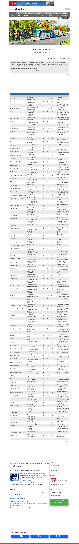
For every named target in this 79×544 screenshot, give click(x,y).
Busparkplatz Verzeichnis (56, 470)
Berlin (19, 13)
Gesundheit (48, 13)
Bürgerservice (28, 13)
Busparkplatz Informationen (26, 480)
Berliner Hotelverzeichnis (56, 489)
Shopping (43, 15)
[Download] (44, 492)
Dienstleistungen (38, 13)
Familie (56, 13)
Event (12, 15)
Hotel (19, 15)
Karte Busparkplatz (55, 468)
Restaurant (26, 15)
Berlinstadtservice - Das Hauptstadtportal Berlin (58, 58)
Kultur (50, 15)
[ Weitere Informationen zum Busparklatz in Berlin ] (21, 507)
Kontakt (64, 13)
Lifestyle (35, 15)
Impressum (64, 15)
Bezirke (20, 536)
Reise (57, 15)
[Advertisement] (39, 83)
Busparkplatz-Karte (16, 498)
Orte (39, 536)
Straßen (58, 536)
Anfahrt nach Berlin (55, 465)
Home (12, 13)
